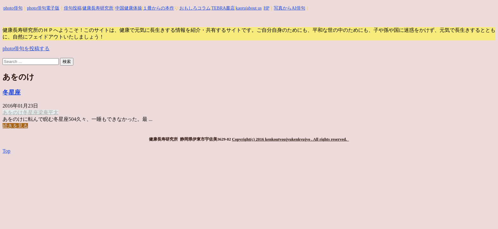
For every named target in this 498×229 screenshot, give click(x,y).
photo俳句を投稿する (26, 48)
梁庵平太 (48, 112)
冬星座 (12, 92)
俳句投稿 (73, 8)
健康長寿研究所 (97, 8)
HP (266, 8)
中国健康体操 (128, 8)
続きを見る (15, 125)
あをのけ (13, 112)
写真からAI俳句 (289, 8)
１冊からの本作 (158, 8)
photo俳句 (13, 8)
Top (6, 151)
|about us (254, 8)
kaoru (241, 8)
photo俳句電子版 (43, 8)
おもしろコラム (195, 8)
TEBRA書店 (223, 8)
